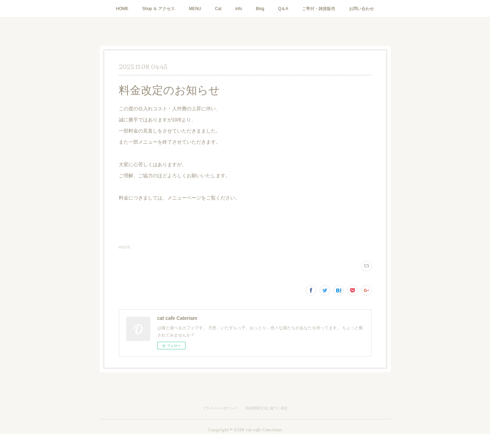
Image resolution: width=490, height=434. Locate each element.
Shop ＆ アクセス (158, 8)
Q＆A (283, 8)
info (238, 8)
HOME (122, 8)
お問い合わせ (361, 8)
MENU (195, 8)
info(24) (125, 247)
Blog (260, 8)
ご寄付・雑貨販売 (318, 8)
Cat (218, 8)
